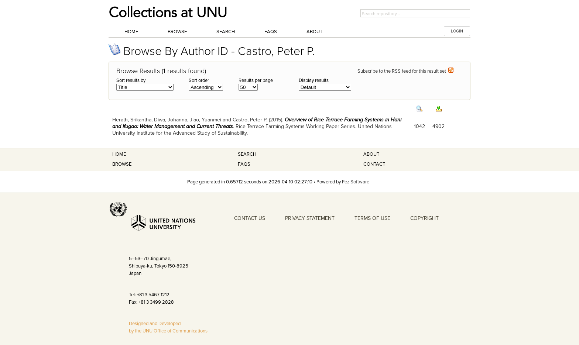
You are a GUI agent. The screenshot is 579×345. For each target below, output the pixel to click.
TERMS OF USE (372, 218)
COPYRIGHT (424, 218)
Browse (177, 32)
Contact (374, 164)
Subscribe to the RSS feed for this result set (405, 71)
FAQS (244, 164)
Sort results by (130, 80)
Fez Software (355, 182)
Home (131, 32)
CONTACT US (249, 218)
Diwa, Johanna (170, 120)
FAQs (270, 32)
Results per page (256, 80)
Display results (314, 80)
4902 (438, 126)
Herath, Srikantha (131, 120)
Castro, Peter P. (250, 120)
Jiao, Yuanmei (205, 120)
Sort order (199, 80)
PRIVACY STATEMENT (310, 218)
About (314, 32)
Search (225, 32)
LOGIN (457, 31)
